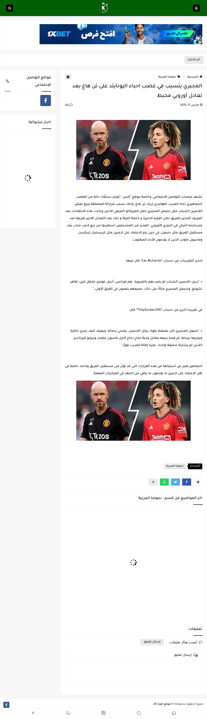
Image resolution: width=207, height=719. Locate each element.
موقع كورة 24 (162, 704)
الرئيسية (194, 77)
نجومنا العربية (169, 77)
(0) (69, 105)
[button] (186, 482)
